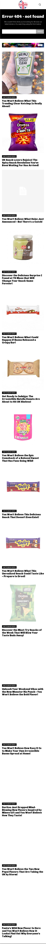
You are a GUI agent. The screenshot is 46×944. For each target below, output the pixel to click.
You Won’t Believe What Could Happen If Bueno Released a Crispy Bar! (20, 340)
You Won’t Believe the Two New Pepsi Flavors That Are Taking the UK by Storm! (22, 872)
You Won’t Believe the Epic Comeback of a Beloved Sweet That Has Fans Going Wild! (20, 458)
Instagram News (9, 97)
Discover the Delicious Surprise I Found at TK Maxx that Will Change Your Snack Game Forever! (22, 279)
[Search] (40, 31)
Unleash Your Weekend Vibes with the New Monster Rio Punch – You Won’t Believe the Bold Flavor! (22, 692)
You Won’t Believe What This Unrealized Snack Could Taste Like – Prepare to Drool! (23, 573)
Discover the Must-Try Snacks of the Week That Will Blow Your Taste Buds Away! (22, 632)
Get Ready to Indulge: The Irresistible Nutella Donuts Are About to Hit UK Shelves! (21, 399)
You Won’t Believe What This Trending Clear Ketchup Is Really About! (22, 103)
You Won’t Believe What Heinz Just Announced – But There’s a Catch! (23, 220)
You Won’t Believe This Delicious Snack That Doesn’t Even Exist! (21, 516)
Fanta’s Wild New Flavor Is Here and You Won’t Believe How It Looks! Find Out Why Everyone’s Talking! (21, 932)
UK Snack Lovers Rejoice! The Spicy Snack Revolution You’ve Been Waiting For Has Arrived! (20, 162)
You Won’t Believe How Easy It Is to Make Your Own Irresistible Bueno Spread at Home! (21, 751)
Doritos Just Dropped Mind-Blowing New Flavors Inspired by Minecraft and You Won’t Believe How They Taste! (22, 811)
